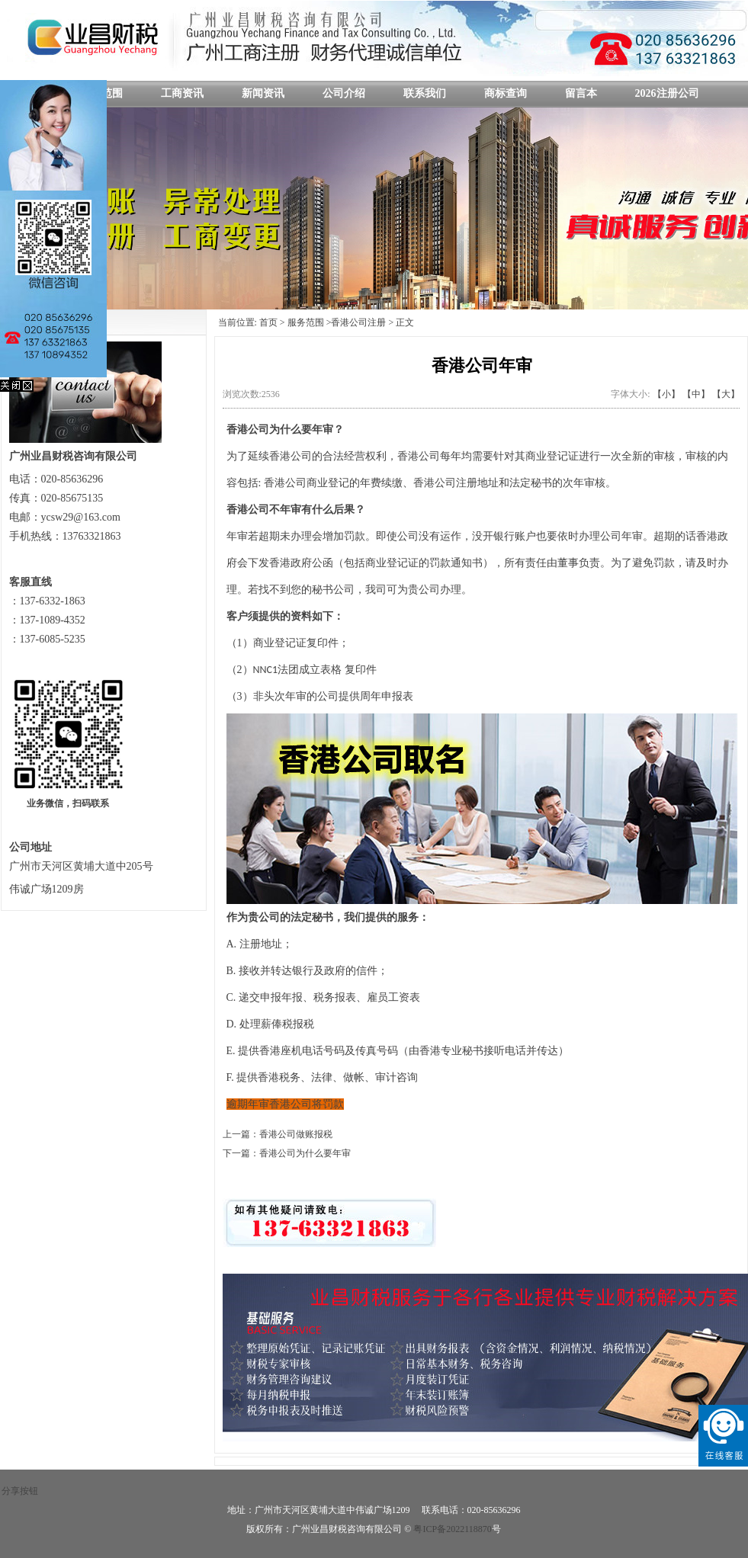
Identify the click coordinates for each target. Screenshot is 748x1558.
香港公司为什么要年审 (305, 1153)
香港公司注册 (358, 322)
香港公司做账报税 (295, 1134)
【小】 (666, 394)
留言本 (581, 93)
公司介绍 (344, 93)
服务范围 (305, 322)
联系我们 (424, 93)
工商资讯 (182, 93)
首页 (268, 322)
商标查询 (505, 93)
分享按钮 (20, 1491)
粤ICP (425, 1529)
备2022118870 (469, 1529)
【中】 (696, 394)
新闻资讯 (263, 93)
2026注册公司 (667, 93)
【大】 (726, 394)
